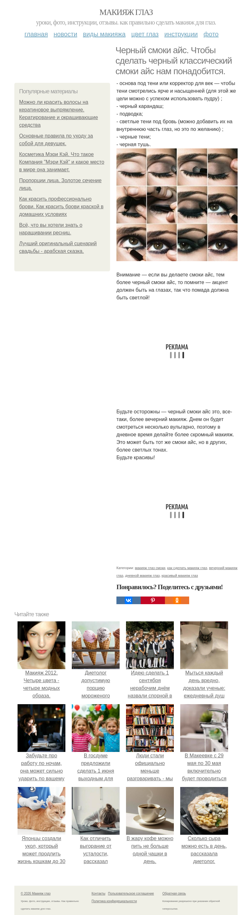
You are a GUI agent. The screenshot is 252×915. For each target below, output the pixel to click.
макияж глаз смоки (150, 568)
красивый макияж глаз (180, 575)
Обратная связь (174, 893)
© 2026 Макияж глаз (35, 893)
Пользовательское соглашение (131, 893)
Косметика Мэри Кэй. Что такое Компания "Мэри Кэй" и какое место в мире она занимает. (61, 162)
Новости (65, 34)
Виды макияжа (104, 34)
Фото (211, 34)
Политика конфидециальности (114, 901)
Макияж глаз (126, 12)
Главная (36, 34)
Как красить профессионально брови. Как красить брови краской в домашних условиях (61, 206)
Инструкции (181, 34)
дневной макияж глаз (142, 575)
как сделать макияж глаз (187, 568)
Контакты (98, 893)
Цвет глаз (145, 34)
